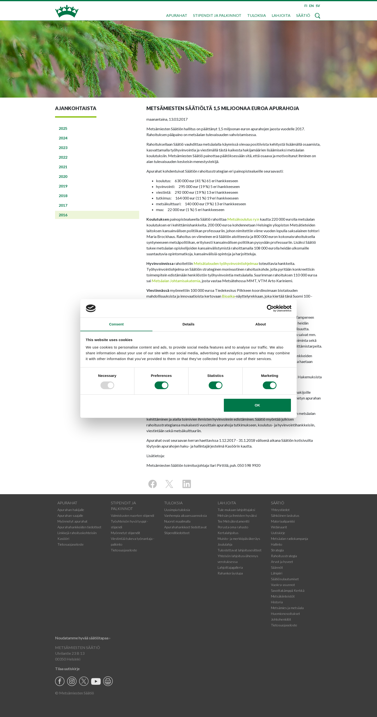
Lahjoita (281, 15)
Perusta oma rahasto (233, 527)
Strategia (277, 550)
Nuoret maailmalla (177, 521)
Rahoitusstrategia (284, 556)
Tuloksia (256, 15)
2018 (63, 195)
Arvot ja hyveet (282, 562)
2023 (63, 147)
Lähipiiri (276, 573)
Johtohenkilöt (281, 619)
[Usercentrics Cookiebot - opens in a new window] (270, 308)
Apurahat (176, 15)
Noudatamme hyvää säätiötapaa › (82, 638)
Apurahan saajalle (70, 515)
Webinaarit (279, 527)
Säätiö (303, 15)
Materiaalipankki (283, 521)
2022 (63, 157)
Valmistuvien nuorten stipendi (132, 515)
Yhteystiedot (280, 510)
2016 (63, 214)
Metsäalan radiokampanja (289, 538)
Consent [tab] (116, 324)
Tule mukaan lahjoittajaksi (236, 510)
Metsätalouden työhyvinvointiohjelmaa (226, 263)
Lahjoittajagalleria (230, 567)
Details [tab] (188, 324)
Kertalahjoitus (228, 533)
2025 (63, 128)
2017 (63, 205)
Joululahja (225, 544)
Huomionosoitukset (285, 613)
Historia (277, 602)
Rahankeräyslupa (230, 573)
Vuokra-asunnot (283, 585)
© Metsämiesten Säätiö (74, 693)
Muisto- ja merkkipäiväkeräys (239, 538)
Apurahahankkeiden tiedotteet (79, 527)
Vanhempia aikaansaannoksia (185, 515)
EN (311, 6)
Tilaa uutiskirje (67, 668)
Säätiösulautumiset (285, 579)
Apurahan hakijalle (70, 510)
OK (257, 405)
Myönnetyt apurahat (72, 521)
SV (318, 6)
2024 (63, 138)
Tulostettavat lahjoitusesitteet (240, 550)
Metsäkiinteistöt (283, 596)
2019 (63, 186)
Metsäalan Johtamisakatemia (176, 280)
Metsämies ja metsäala (287, 608)
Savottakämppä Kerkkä (287, 590)
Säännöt (277, 567)
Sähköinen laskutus (285, 515)
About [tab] (260, 324)
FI (305, 6)
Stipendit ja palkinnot (217, 15)
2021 (63, 166)
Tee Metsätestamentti (233, 521)
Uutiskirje (278, 533)
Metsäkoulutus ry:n (243, 219)
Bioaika (228, 296)
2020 (63, 176)
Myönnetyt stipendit (125, 533)
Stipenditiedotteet (177, 533)
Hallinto (276, 544)
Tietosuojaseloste (70, 544)
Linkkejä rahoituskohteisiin (77, 533)
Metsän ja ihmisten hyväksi (237, 515)
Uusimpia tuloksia (177, 510)
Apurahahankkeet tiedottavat (185, 527)
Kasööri (63, 538)
